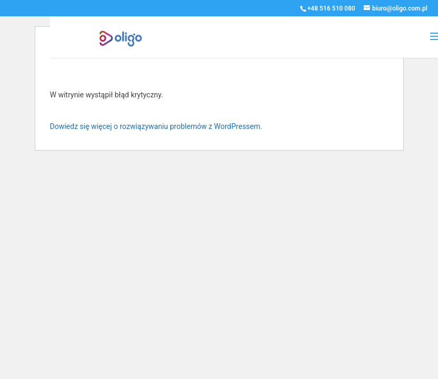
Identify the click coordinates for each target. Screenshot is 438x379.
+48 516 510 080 (331, 8)
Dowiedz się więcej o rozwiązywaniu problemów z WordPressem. (156, 126)
